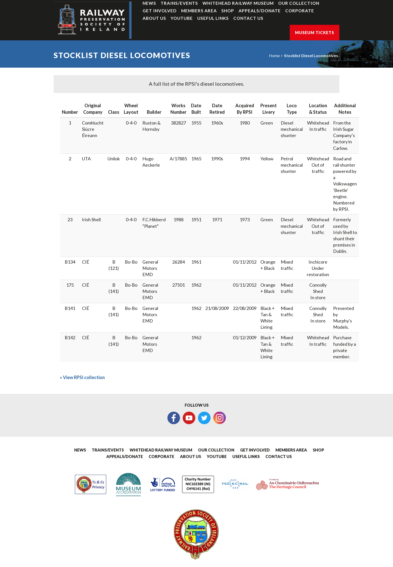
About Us (154, 18)
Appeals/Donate (260, 10)
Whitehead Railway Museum (238, 3)
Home (274, 55)
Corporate (299, 10)
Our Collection (298, 3)
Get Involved (160, 10)
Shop (227, 10)
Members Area (199, 10)
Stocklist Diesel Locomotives (311, 55)
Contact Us (248, 18)
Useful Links (213, 18)
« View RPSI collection (82, 377)
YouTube (182, 18)
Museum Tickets (314, 32)
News (149, 3)
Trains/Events (179, 3)
